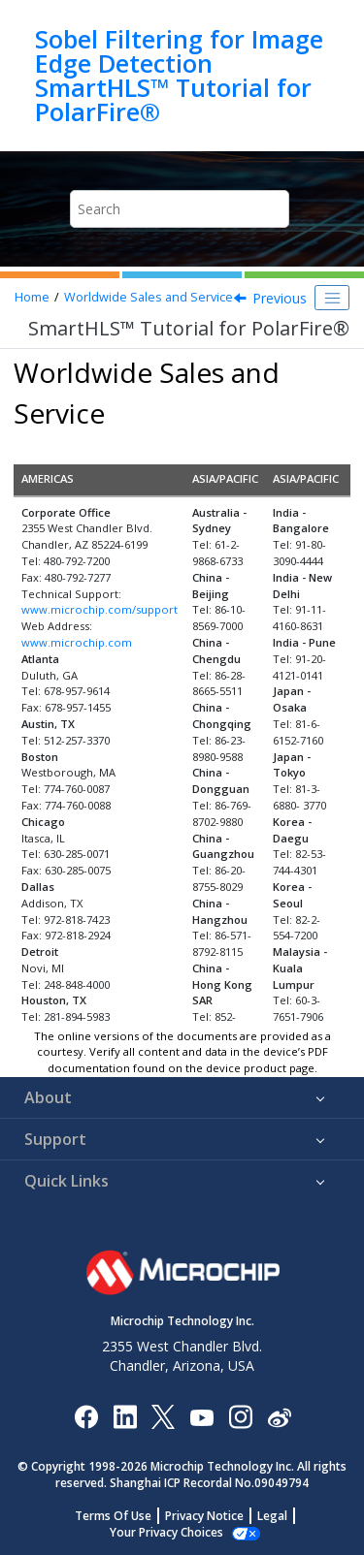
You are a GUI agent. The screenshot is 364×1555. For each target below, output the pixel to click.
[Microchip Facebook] (86, 1416)
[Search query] (179, 209)
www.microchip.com (76, 642)
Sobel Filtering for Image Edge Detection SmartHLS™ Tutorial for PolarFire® (179, 75)
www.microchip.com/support (99, 609)
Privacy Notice (204, 1515)
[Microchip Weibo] (279, 1417)
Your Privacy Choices (166, 1532)
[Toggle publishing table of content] (331, 297)
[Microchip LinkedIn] (125, 1416)
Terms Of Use (113, 1515)
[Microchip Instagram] (240, 1416)
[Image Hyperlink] (201, 1417)
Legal (272, 1515)
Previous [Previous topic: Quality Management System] (279, 298)
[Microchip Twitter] (163, 1416)
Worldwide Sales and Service (148, 297)
